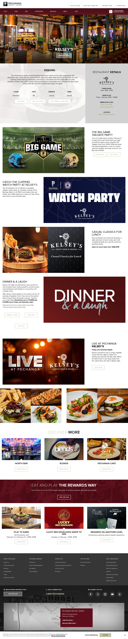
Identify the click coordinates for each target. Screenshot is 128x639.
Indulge (53, 11)
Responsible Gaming (112, 574)
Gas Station (32, 568)
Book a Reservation (106, 107)
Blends (64, 463)
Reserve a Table (64, 56)
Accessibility (109, 577)
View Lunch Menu (38, 101)
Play (5, 11)
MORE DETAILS (21, 542)
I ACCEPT (105, 635)
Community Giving (9, 565)
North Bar (21, 463)
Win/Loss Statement (111, 568)
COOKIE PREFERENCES (91, 635)
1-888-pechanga (55, 594)
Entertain (39, 11)
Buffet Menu (99, 154)
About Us (6, 562)
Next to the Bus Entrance (106, 114)
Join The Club (13, 594)
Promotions (121, 5)
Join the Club (64, 497)
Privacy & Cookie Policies (58, 636)
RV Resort (32, 562)
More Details (21, 469)
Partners (6, 568)
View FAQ (21, 326)
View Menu (21, 101)
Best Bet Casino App (91, 5)
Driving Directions (85, 562)
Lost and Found (59, 568)
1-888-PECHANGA (68, 620)
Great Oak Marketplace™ (36, 565)
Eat (26, 11)
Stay (16, 11)
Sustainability (7, 571)
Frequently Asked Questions (63, 565)
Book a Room (75, 5)
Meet (65, 11)
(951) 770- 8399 (106, 104)
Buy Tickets (114, 154)
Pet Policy (57, 571)
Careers (108, 571)
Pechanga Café (107, 463)
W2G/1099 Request (111, 565)
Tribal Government (9, 577)
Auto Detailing (33, 571)
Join (76, 11)
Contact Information (60, 562)
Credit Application (111, 562)
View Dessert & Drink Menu (59, 101)
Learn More (98, 368)
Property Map (107, 5)
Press (5, 574)
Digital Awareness (111, 580)
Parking (82, 565)
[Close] (125, 635)
